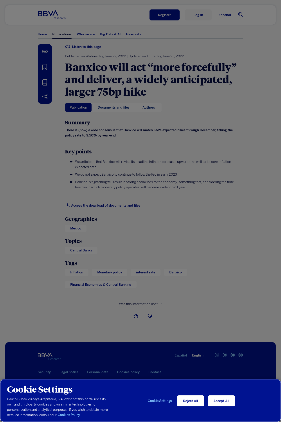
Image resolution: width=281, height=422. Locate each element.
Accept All (221, 401)
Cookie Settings (160, 401)
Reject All (190, 401)
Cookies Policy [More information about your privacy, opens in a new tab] (69, 415)
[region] (140, 400)
